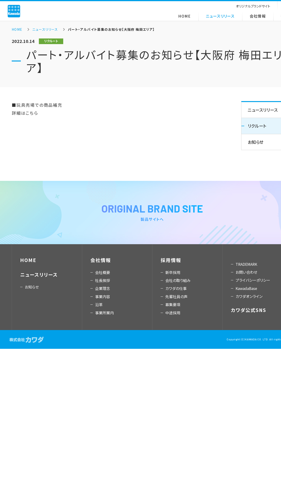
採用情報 (171, 260)
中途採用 (172, 313)
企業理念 (102, 288)
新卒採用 (172, 272)
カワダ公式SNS (248, 310)
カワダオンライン (249, 296)
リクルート (257, 126)
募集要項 (172, 304)
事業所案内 (104, 313)
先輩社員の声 (176, 296)
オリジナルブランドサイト (253, 6)
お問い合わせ (246, 272)
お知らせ (32, 287)
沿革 (99, 304)
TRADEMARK (246, 264)
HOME (184, 16)
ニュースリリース (220, 16)
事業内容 (102, 296)
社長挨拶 (102, 280)
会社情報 (258, 16)
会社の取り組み (178, 280)
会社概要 (102, 272)
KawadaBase (246, 288)
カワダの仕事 (176, 288)
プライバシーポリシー (253, 280)
